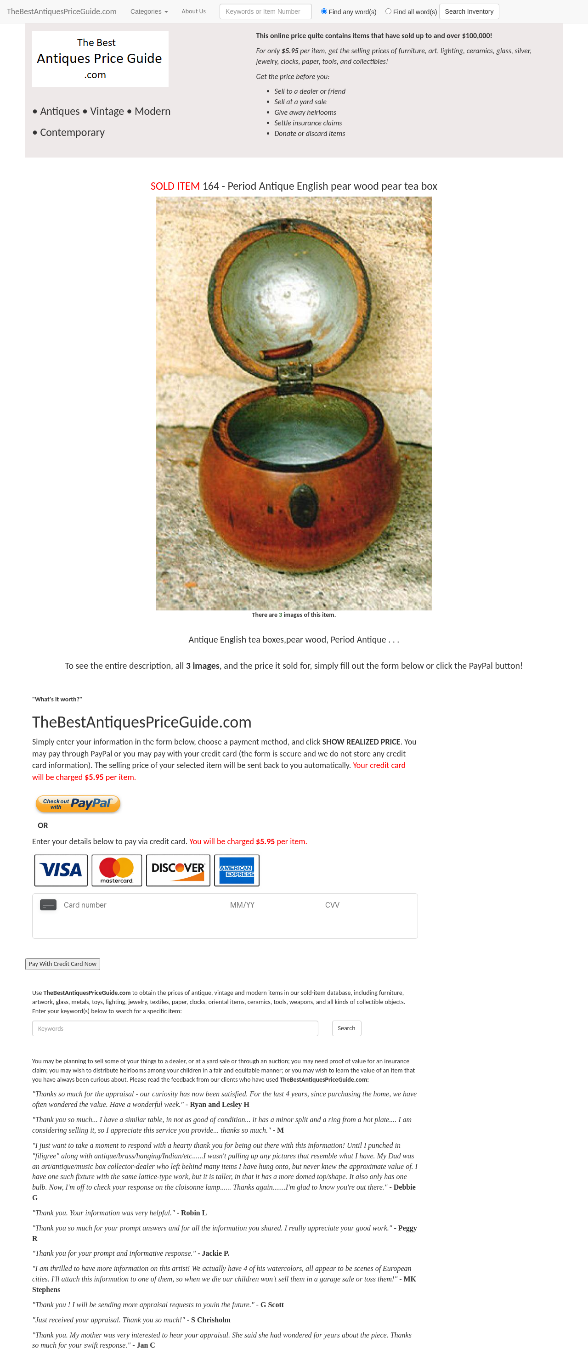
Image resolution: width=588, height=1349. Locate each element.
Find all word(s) (408, 12)
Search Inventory (469, 11)
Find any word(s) (345, 12)
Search (347, 1006)
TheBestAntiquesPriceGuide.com (62, 11)
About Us (194, 11)
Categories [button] (149, 11)
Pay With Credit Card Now (62, 941)
